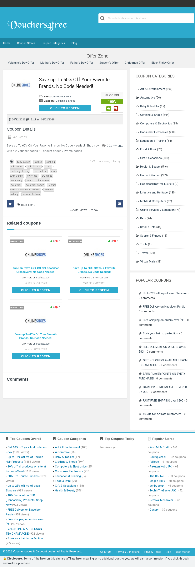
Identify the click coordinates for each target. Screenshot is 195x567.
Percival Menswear (161, 500)
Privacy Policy (152, 551)
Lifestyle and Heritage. (154, 192)
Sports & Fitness (150, 235)
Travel (144, 253)
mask (48, 166)
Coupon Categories (53, 43)
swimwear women (35, 185)
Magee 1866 (157, 481)
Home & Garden (150, 175)
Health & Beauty (150, 166)
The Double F (158, 476)
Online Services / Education (157, 209)
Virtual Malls (148, 261)
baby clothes (23, 162)
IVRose (154, 461)
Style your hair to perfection (160, 333)
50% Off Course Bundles (23, 476)
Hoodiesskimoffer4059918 (157, 184)
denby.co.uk (157, 485)
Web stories (183, 551)
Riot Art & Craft (159, 447)
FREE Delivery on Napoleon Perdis (164, 306)
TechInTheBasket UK (163, 490)
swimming (16, 180)
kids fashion (34, 166)
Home (7, 43)
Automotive (147, 97)
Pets (143, 218)
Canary (154, 509)
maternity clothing (20, 171)
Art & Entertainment (152, 89)
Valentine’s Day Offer (21, 62)
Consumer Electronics (154, 132)
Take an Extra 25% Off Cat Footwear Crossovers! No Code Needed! (36, 270)
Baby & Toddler (149, 106)
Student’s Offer (109, 62)
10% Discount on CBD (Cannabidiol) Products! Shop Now (24, 500)
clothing (51, 162)
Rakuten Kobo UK (161, 466)
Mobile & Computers (153, 201)
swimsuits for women (38, 180)
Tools (143, 244)
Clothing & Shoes (65, 100)
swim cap (32, 175)
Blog (74, 43)
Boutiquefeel (158, 457)
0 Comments (115, 145)
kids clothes (17, 166)
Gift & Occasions (151, 158)
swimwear (16, 185)
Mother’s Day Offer (52, 62)
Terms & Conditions (128, 551)
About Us (105, 551)
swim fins (47, 175)
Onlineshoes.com (61, 96)
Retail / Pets (148, 227)
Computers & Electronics (156, 123)
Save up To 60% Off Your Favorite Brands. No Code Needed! (94, 270)
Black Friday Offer (163, 62)
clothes (38, 162)
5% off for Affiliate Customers (162, 414)
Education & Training (153, 140)
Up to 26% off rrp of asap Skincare (165, 293)
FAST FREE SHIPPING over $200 (163, 400)
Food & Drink (148, 149)
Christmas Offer (135, 62)
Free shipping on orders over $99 (163, 320)
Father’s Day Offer (81, 62)
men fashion (40, 171)
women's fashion (31, 194)
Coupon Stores (26, 43)
